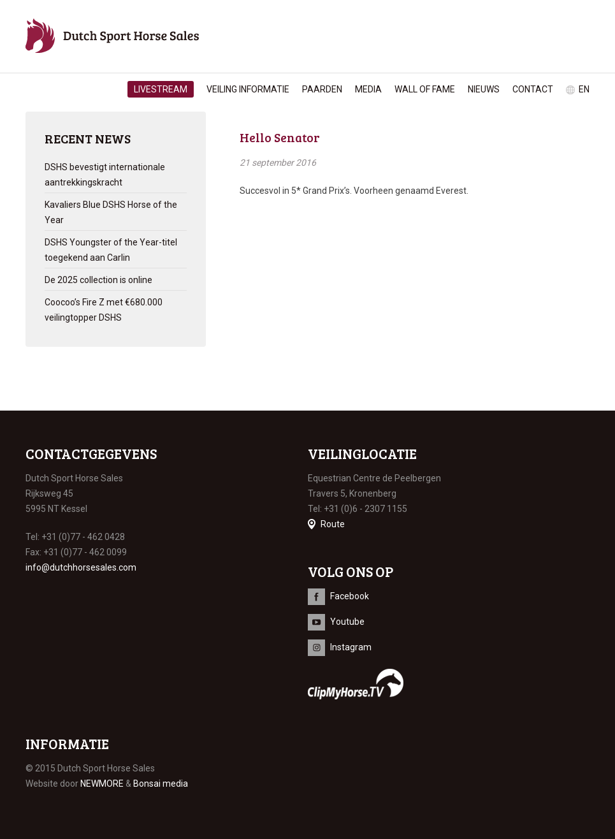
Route (333, 524)
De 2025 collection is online (98, 280)
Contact (532, 89)
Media (368, 89)
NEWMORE (102, 783)
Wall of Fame (424, 89)
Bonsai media (160, 783)
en (584, 89)
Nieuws (484, 89)
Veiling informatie (247, 89)
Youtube (347, 621)
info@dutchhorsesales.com (80, 567)
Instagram (351, 647)
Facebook (349, 596)
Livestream (160, 89)
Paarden (322, 89)
